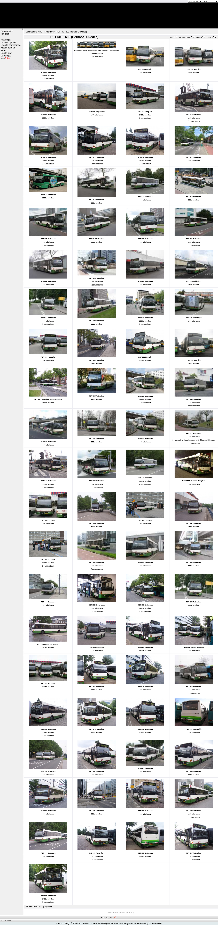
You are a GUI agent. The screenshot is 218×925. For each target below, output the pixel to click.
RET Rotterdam (46, 32)
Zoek (3, 50)
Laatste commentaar (11, 45)
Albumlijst (5, 39)
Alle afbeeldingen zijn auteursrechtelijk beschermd (116, 923)
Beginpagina (7, 31)
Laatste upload (8, 42)
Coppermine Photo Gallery (125, 912)
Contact (59, 923)
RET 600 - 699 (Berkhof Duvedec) (71, 32)
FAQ (67, 923)
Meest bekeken (8, 47)
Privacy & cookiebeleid (151, 923)
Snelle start (6, 53)
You (5, 58)
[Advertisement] (11, 113)
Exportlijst (6, 55)
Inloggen (5, 33)
